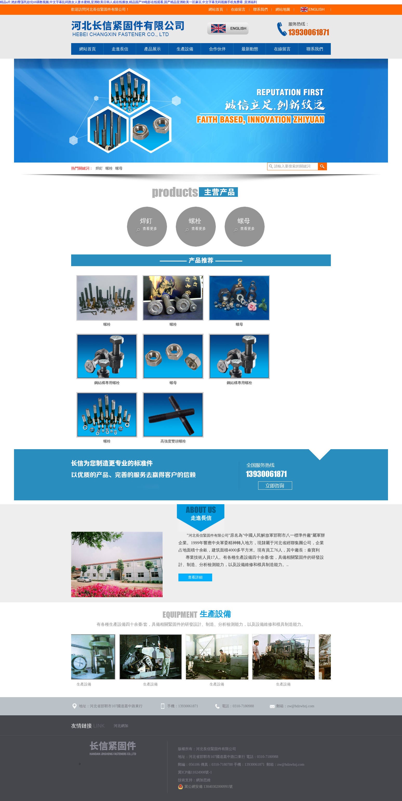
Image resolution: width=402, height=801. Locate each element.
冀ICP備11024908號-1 (195, 772)
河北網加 (121, 726)
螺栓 (109, 168)
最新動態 (250, 49)
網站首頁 (216, 9)
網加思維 (203, 780)
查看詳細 (195, 577)
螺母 (119, 168)
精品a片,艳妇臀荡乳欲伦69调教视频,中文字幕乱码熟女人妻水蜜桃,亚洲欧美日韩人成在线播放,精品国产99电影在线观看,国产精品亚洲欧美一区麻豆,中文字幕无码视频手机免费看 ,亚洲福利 (128, 2)
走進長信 (120, 49)
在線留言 (238, 9)
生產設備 (185, 49)
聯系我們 (260, 9)
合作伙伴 (217, 49)
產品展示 (152, 49)
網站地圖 (283, 9)
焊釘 (99, 168)
